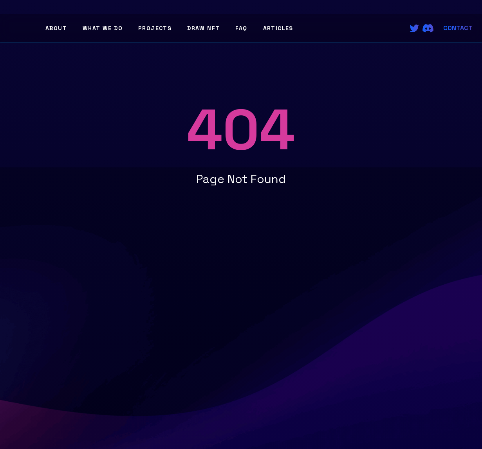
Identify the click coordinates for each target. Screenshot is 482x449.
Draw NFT (203, 28)
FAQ (241, 28)
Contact (458, 28)
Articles (278, 28)
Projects (154, 28)
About (56, 28)
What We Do (103, 28)
